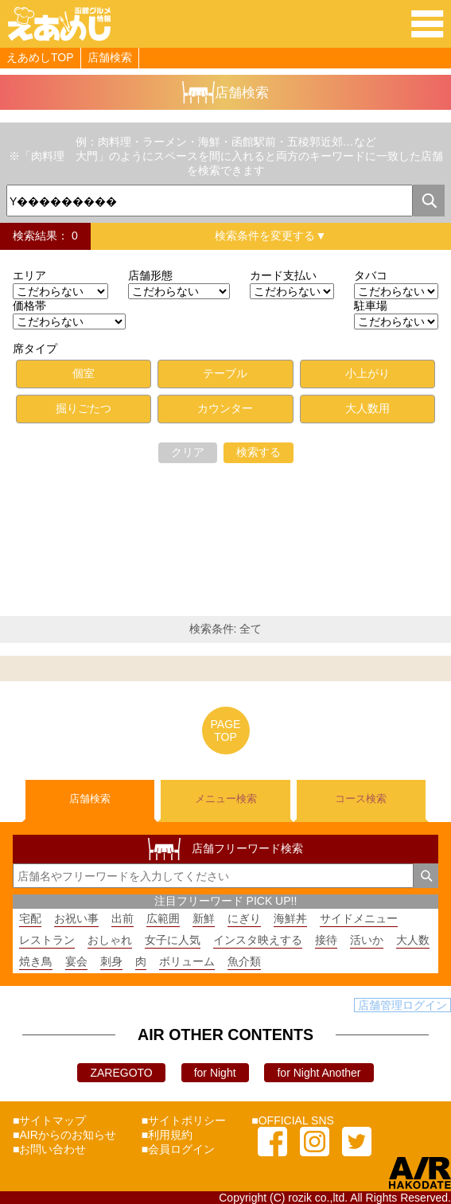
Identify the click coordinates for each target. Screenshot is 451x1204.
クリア (187, 452)
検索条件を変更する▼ (270, 235)
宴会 (76, 961)
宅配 (30, 918)
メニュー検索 (226, 799)
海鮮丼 (290, 918)
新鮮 (203, 918)
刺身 (111, 961)
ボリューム (187, 961)
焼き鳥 (35, 961)
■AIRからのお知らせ (64, 1134)
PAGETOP (226, 730)
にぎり (244, 918)
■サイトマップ (49, 1120)
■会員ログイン (178, 1149)
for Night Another (318, 1072)
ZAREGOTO (121, 1072)
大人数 (413, 939)
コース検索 (361, 799)
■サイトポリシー (184, 1120)
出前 (122, 918)
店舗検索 (109, 57)
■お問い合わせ (49, 1149)
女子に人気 (172, 939)
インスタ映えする (257, 939)
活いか (366, 939)
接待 (326, 939)
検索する (258, 452)
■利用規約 (167, 1134)
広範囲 (163, 918)
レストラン (47, 939)
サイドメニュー (359, 918)
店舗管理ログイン (402, 1005)
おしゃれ (109, 939)
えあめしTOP (40, 57)
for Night (215, 1072)
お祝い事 (76, 918)
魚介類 (244, 961)
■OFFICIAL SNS (292, 1120)
